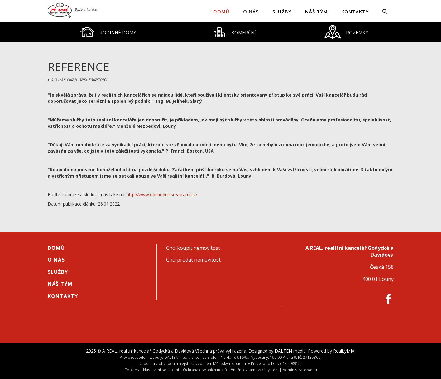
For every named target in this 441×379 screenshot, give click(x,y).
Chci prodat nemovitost (193, 259)
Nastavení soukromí (161, 369)
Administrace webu (300, 369)
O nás (251, 11)
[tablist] (220, 32)
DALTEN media (290, 351)
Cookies (131, 369)
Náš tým (316, 11)
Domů (221, 11)
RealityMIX (343, 351)
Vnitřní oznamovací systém (255, 369)
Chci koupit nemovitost (193, 247)
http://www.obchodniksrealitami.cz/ (162, 194)
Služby (281, 11)
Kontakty (355, 11)
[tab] (108, 32)
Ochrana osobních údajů (205, 369)
